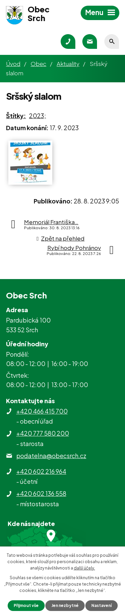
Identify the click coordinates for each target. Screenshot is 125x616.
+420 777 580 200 (42, 433)
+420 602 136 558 (41, 493)
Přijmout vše (26, 605)
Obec (38, 63)
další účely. (84, 567)
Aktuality (68, 63)
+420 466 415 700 (42, 411)
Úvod (13, 63)
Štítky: (16, 115)
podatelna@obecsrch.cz (51, 455)
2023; (37, 115)
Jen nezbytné (65, 605)
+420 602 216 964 (41, 471)
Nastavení (101, 605)
